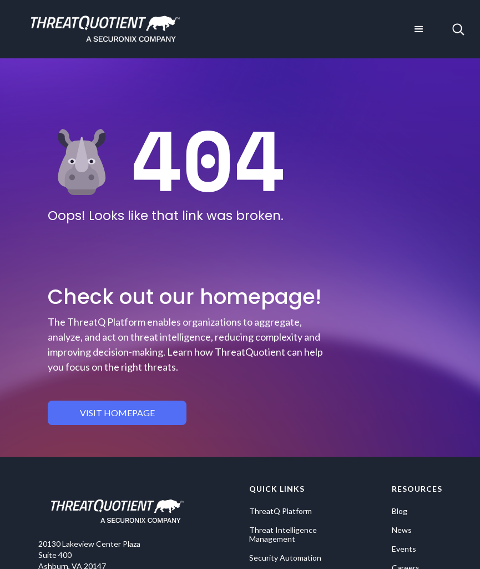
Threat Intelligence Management (283, 534)
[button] (419, 29)
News (402, 530)
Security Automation (285, 557)
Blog (399, 511)
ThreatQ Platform (280, 511)
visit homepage (117, 412)
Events (404, 549)
